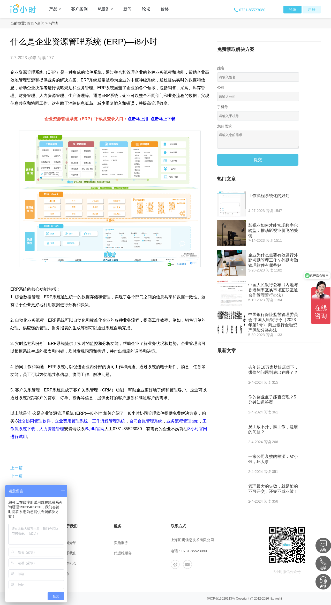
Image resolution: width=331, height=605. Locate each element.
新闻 (127, 9)
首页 (30, 23)
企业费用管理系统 (71, 421)
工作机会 (69, 563)
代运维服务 (123, 553)
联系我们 (69, 553)
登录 (292, 9)
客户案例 (79, 9)
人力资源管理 (51, 429)
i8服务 (107, 9)
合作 (65, 574)
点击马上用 (137, 119)
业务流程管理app (182, 421)
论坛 (146, 9)
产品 (57, 9)
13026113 (225, 598)
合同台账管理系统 (145, 421)
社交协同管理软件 (34, 421)
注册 (311, 9)
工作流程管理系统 (108, 421)
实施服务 (121, 543)
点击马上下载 (163, 119)
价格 (165, 9)
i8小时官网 (94, 429)
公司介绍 (69, 543)
